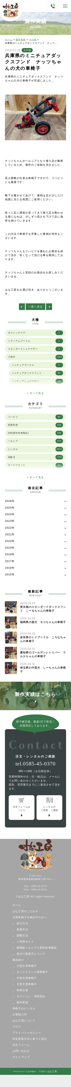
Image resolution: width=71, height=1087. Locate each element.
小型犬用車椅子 (27, 966)
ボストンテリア (35, 333)
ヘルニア (35, 441)
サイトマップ (21, 1057)
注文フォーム (21, 1045)
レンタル (35, 449)
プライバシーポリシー (26, 1032)
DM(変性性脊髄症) (35, 433)
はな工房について (23, 1020)
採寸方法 (22, 923)
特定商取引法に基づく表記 (29, 1038)
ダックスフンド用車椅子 (32, 972)
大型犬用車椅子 (27, 984)
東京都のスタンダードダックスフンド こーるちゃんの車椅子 (43, 608)
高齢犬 (35, 457)
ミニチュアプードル (37, 365)
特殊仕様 (22, 990)
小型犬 (35, 357)
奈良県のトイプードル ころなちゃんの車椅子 (43, 639)
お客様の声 (19, 1014)
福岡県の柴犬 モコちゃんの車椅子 (43, 622)
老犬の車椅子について (31, 953)
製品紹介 (18, 959)
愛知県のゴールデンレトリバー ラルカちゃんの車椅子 (43, 654)
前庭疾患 (35, 425)
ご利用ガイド (25, 941)
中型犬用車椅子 (27, 978)
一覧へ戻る (35, 306)
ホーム (8, 39)
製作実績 (21, 39)
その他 (32, 39)
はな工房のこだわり (25, 911)
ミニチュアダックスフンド (37, 373)
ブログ (16, 1026)
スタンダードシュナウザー (35, 349)
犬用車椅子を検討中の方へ (29, 917)
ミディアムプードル (35, 341)
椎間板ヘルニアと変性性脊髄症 (37, 947)
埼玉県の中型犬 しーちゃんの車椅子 (43, 669)
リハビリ (35, 417)
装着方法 (22, 929)
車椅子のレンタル (23, 1008)
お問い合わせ (21, 1051)
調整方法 (22, 935)
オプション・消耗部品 (31, 996)
